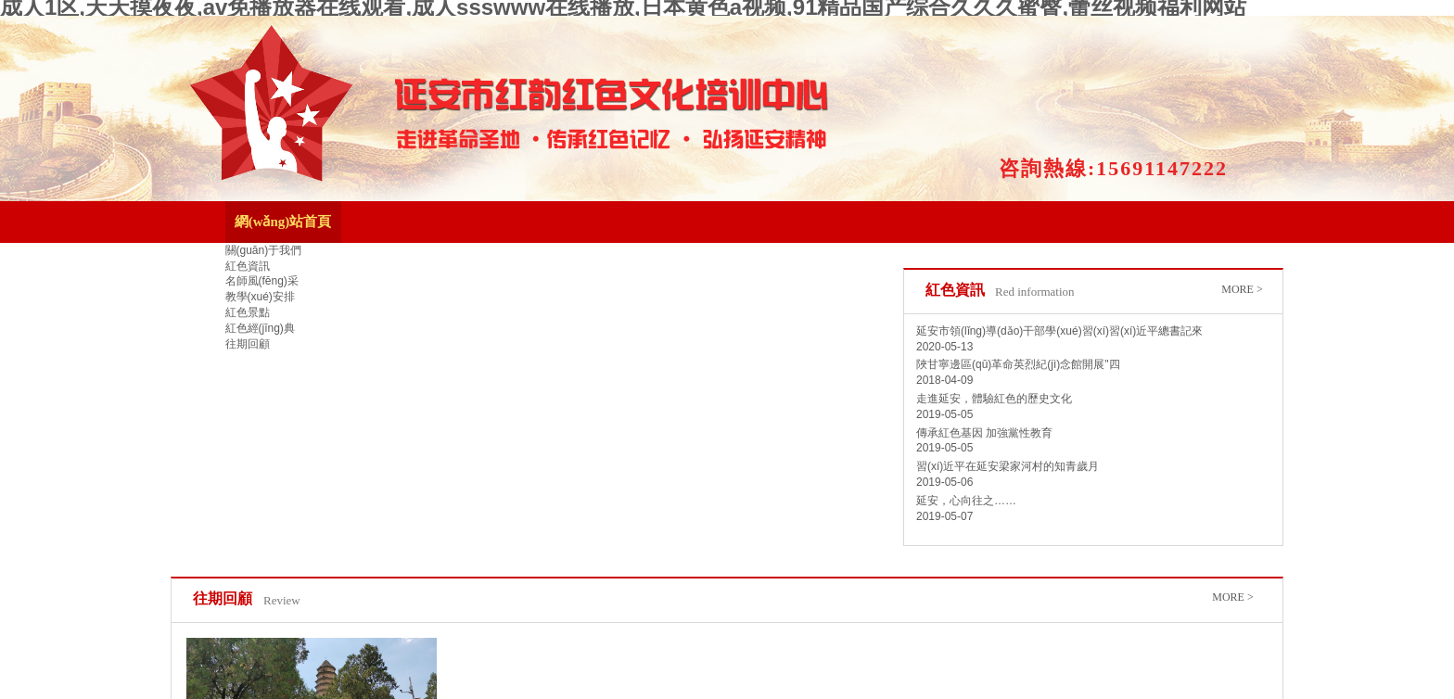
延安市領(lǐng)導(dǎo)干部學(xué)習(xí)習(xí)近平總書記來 (1059, 330)
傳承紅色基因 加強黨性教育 (984, 432)
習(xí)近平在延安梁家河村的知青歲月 (1007, 466)
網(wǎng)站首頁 (283, 221)
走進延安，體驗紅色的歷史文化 (994, 398)
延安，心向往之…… (966, 500)
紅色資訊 (247, 266)
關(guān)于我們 (263, 250)
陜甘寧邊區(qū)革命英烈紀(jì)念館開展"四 (1018, 364)
